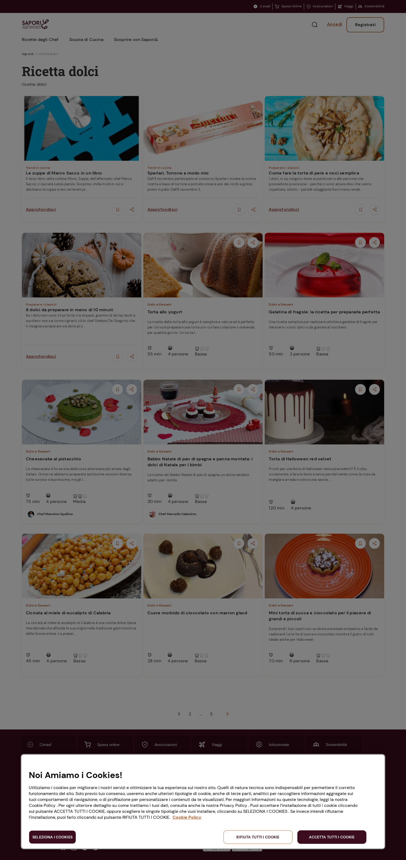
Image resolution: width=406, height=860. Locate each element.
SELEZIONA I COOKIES (52, 837)
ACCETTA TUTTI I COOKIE (332, 837)
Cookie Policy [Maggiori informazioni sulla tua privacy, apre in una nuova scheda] (187, 817)
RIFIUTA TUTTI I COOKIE (257, 837)
